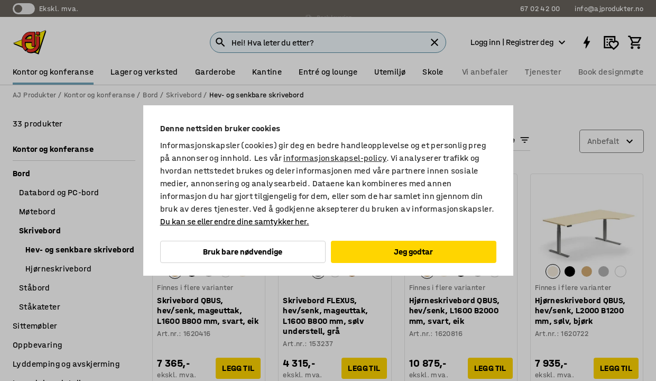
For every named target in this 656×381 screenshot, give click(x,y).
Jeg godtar (413, 252)
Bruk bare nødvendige (242, 252)
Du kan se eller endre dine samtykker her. (234, 221)
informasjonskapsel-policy (334, 158)
